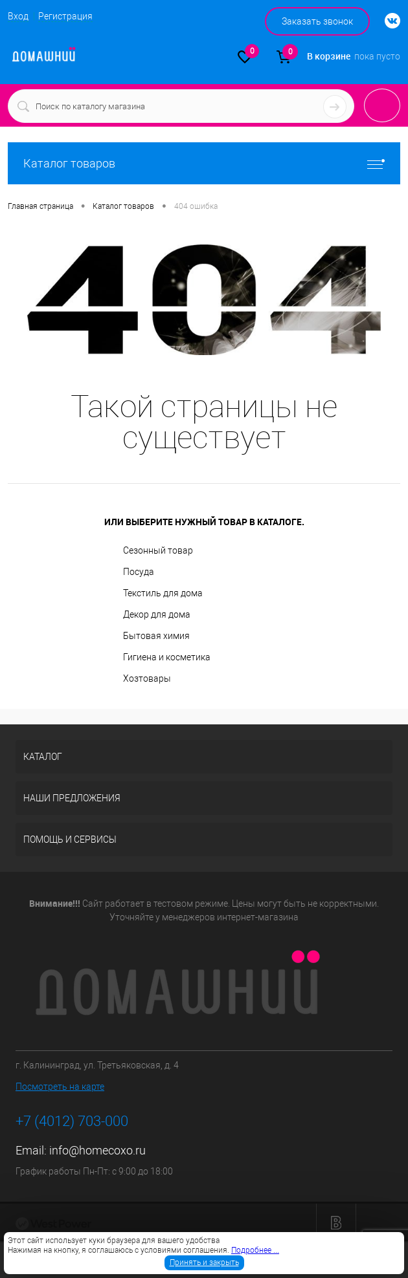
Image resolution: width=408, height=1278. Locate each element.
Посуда (138, 572)
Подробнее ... (255, 1250)
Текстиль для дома (163, 593)
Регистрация (65, 16)
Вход (18, 16)
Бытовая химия (156, 636)
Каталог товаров (204, 163)
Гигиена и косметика (166, 657)
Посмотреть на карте (60, 1086)
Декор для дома (156, 614)
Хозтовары (147, 678)
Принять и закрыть (204, 1262)
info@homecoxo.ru (97, 1150)
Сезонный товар (158, 550)
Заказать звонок (317, 21)
